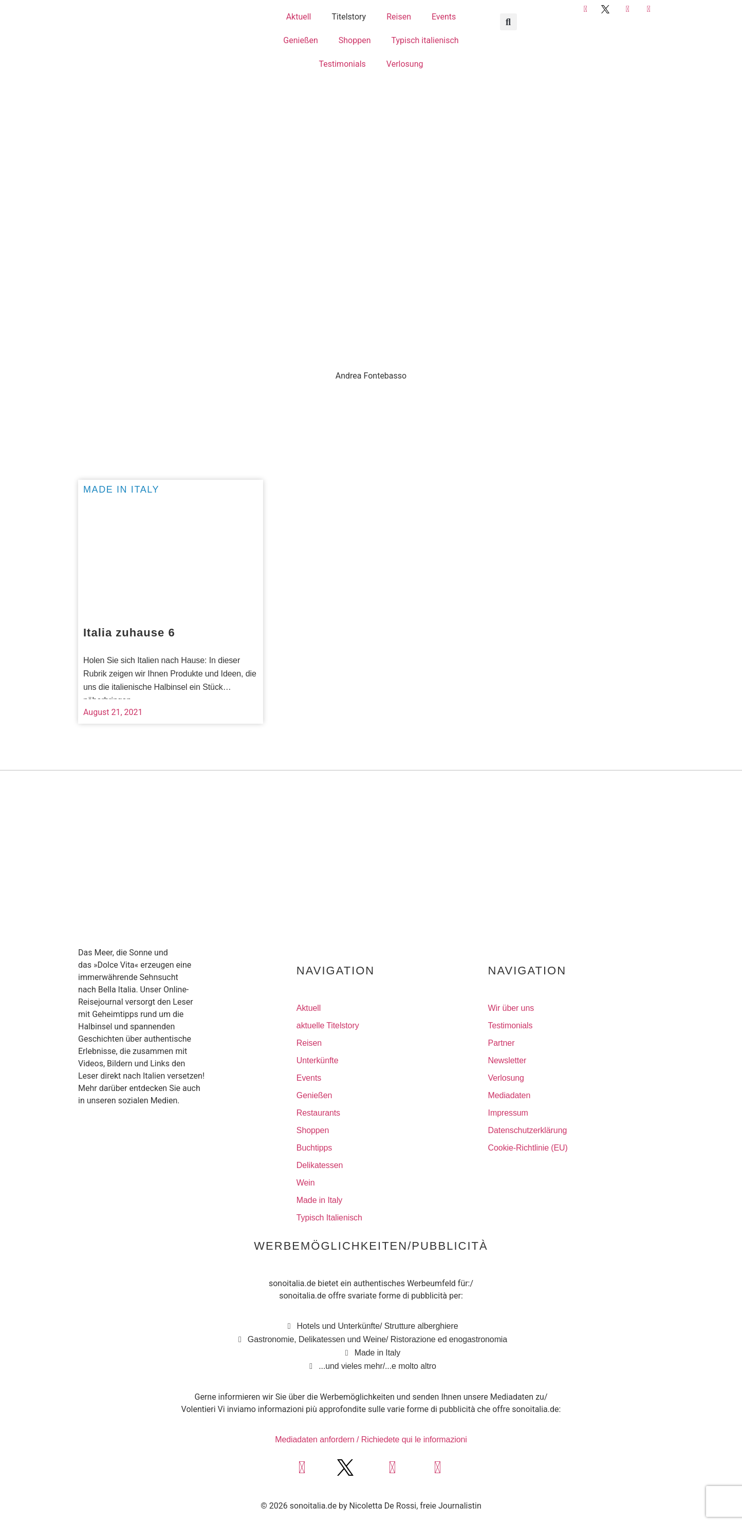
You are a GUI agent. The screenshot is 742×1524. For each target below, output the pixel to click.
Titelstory (349, 17)
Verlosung (404, 64)
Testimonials (342, 64)
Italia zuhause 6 (129, 632)
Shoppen (355, 40)
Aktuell (298, 17)
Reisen (398, 17)
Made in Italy (121, 489)
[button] (508, 21)
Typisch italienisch (425, 40)
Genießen (300, 40)
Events (444, 17)
